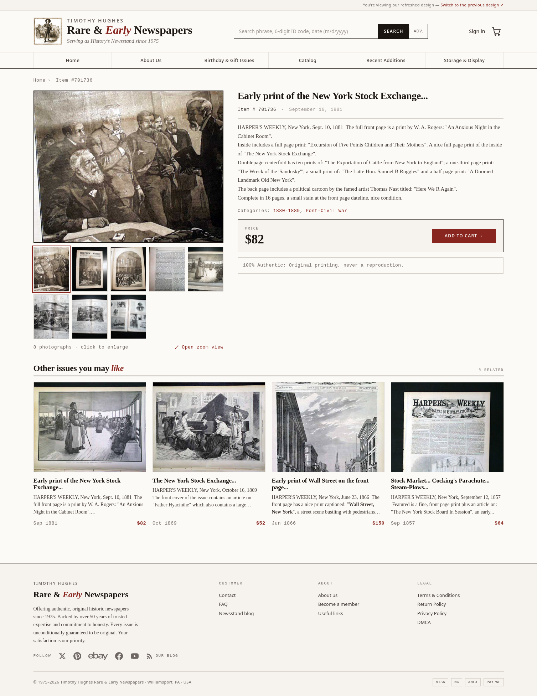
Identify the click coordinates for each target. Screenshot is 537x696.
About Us (150, 60)
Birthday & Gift (229, 60)
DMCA (424, 622)
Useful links (330, 613)
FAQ (223, 603)
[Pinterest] (77, 656)
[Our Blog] (162, 655)
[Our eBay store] (98, 656)
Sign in (477, 31)
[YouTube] (134, 656)
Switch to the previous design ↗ (472, 4)
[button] (128, 167)
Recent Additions (386, 60)
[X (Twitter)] (62, 656)
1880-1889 (286, 210)
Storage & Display (464, 60)
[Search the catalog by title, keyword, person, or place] (306, 31)
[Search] (393, 31)
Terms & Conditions (438, 595)
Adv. (418, 30)
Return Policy (431, 603)
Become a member (339, 603)
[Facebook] (119, 656)
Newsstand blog (236, 613)
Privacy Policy (431, 613)
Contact (227, 595)
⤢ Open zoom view (199, 347)
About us (328, 595)
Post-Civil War (326, 210)
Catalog (307, 60)
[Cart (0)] (497, 31)
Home (72, 60)
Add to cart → (464, 236)
